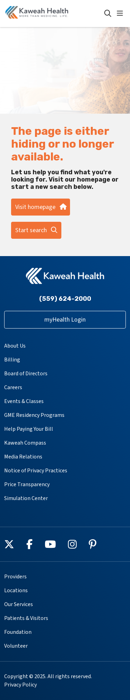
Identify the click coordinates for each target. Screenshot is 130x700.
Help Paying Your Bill (28, 429)
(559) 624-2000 (65, 299)
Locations (16, 590)
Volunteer (16, 646)
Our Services (18, 604)
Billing (12, 360)
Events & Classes (24, 401)
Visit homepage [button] (40, 207)
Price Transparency (27, 484)
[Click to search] (107, 13)
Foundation (18, 632)
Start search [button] (36, 230)
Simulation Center (26, 498)
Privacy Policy (20, 685)
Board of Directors (25, 373)
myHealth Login (65, 319)
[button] (121, 13)
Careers (13, 387)
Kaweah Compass (25, 443)
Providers (15, 576)
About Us (15, 346)
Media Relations (23, 457)
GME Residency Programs (34, 415)
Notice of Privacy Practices (35, 470)
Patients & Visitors (26, 618)
